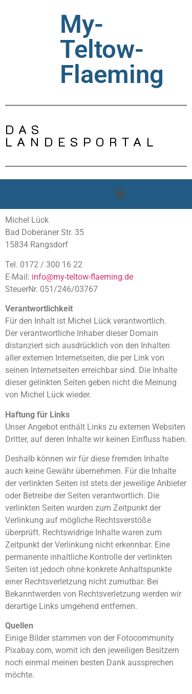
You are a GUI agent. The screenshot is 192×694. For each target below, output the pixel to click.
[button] (120, 194)
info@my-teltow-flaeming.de (82, 277)
